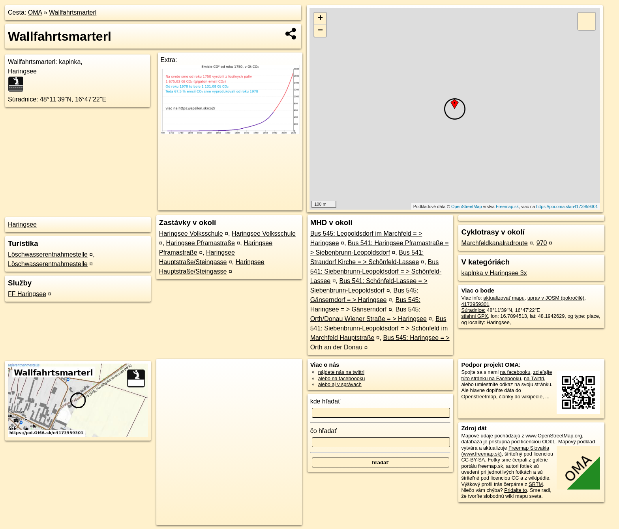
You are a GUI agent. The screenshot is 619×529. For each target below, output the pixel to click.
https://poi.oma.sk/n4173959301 (567, 206)
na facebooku (515, 372)
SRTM (536, 484)
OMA (35, 12)
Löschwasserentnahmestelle (48, 254)
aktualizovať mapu (503, 298)
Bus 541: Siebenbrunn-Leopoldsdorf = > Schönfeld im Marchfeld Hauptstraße (379, 328)
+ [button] (320, 18)
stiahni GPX (474, 316)
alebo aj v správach (340, 384)
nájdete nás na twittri (341, 372)
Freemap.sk (507, 206)
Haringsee (22, 224)
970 (541, 243)
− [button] (320, 31)
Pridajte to (515, 490)
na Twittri (534, 378)
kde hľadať (325, 401)
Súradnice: (23, 99)
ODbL (548, 442)
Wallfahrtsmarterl (72, 12)
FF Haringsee (27, 294)
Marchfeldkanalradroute (494, 243)
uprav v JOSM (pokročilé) (555, 298)
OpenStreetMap (466, 206)
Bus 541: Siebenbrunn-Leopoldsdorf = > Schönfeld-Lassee (376, 271)
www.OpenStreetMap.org (553, 436)
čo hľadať (323, 431)
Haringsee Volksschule (191, 233)
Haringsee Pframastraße (200, 243)
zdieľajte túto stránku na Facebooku (506, 375)
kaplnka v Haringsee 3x (494, 273)
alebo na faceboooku (341, 378)
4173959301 (475, 304)
